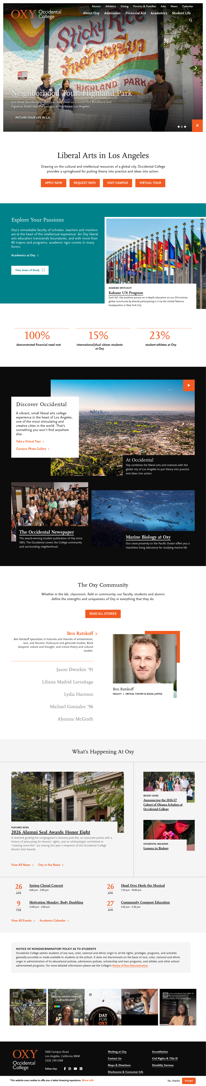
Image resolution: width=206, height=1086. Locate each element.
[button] (10, 68)
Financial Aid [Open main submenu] (136, 13)
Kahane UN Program (126, 293)
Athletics (110, 6)
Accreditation (160, 1051)
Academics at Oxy (23, 255)
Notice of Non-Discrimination (130, 965)
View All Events (21, 920)
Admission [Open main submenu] (112, 13)
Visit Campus (117, 183)
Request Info (85, 183)
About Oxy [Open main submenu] (91, 13)
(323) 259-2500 (54, 1060)
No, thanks (174, 1080)
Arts (163, 6)
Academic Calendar (53, 920)
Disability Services (163, 1065)
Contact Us (115, 1058)
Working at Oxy (117, 1051)
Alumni (96, 6)
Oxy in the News (49, 865)
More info (88, 1080)
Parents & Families (144, 6)
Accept (189, 1080)
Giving (124, 6)
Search (190, 20)
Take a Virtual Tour (28, 441)
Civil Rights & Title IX (165, 1058)
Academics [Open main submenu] (159, 13)
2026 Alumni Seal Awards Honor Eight (50, 832)
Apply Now (53, 183)
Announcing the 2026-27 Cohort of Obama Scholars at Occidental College (163, 805)
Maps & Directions (119, 1065)
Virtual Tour (150, 183)
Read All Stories (103, 614)
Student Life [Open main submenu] (181, 13)
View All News (20, 865)
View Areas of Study (27, 270)
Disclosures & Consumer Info (125, 1072)
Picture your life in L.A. (33, 117)
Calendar (187, 6)
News (174, 6)
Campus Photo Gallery (31, 449)
